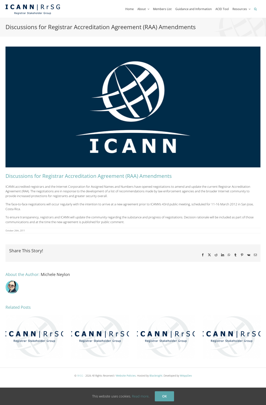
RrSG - (81, 375)
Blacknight (155, 375)
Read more (140, 396)
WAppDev (186, 375)
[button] (255, 9)
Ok (164, 396)
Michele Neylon (55, 274)
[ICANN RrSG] (133, 107)
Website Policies (126, 375)
